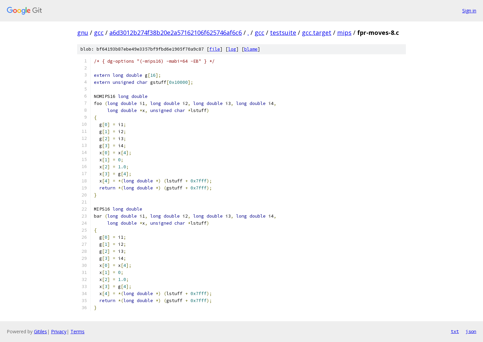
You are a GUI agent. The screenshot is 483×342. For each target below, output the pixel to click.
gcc (99, 32)
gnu (82, 32)
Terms (77, 331)
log (232, 49)
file (214, 49)
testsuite (283, 32)
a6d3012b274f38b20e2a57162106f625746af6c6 (175, 32)
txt (455, 331)
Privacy (58, 331)
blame (251, 49)
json (471, 331)
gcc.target (316, 32)
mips (344, 32)
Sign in (469, 10)
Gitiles (40, 331)
